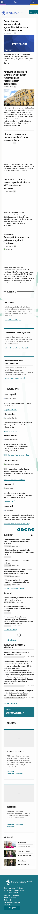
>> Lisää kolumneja (10, 625)
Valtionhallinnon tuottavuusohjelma (16, 453)
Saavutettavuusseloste (12, 898)
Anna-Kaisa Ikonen (24, 847)
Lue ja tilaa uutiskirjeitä (13, 320)
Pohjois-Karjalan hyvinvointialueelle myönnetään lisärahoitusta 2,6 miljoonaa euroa (16, 25)
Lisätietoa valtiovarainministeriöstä (15, 768)
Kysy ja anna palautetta (12, 903)
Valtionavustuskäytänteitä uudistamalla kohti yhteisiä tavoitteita (18, 594)
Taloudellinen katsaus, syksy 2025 (17, 348)
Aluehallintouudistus (11, 458)
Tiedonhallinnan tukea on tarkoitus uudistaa (16, 557)
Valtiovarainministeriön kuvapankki (17, 519)
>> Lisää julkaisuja (10, 636)
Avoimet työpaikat (15, 708)
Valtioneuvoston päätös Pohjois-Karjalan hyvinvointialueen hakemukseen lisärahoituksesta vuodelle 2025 (18, 688)
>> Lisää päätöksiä (10, 699)
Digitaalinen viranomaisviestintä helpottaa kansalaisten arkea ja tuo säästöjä (17, 604)
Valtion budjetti (10, 394)
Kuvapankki (8, 503)
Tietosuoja (7, 896)
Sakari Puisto (22, 857)
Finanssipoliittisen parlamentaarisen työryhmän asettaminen (17, 649)
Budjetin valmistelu (10, 409)
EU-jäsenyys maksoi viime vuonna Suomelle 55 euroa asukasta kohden (16, 137)
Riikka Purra (22, 838)
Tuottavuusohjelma (10, 434)
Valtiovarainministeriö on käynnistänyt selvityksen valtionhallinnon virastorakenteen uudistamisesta (15, 77)
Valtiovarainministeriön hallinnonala (15, 821)
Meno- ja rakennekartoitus (15, 378)
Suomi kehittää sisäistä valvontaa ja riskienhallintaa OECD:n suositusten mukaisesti (17, 184)
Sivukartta (7, 900)
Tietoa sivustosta (10, 893)
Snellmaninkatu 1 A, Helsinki (14, 884)
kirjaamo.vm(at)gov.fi (11, 891)
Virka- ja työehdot (10, 413)
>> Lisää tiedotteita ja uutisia (14, 584)
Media (34, 2)
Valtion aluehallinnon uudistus (14, 477)
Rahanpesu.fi (9, 481)
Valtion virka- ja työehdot (12, 430)
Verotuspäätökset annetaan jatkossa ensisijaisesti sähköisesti (17, 239)
